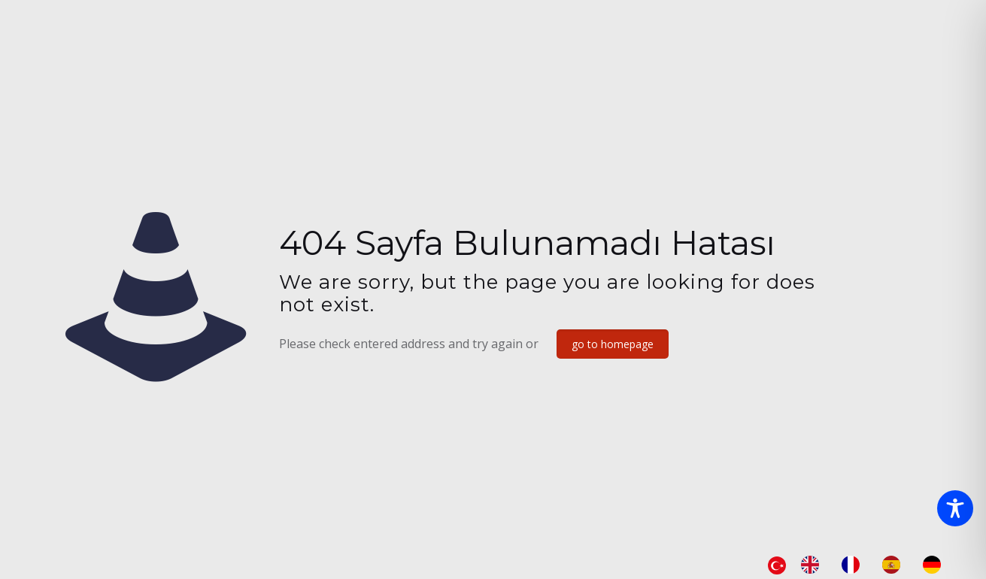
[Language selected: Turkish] (862, 564)
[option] (813, 565)
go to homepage (613, 344)
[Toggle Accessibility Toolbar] (955, 508)
